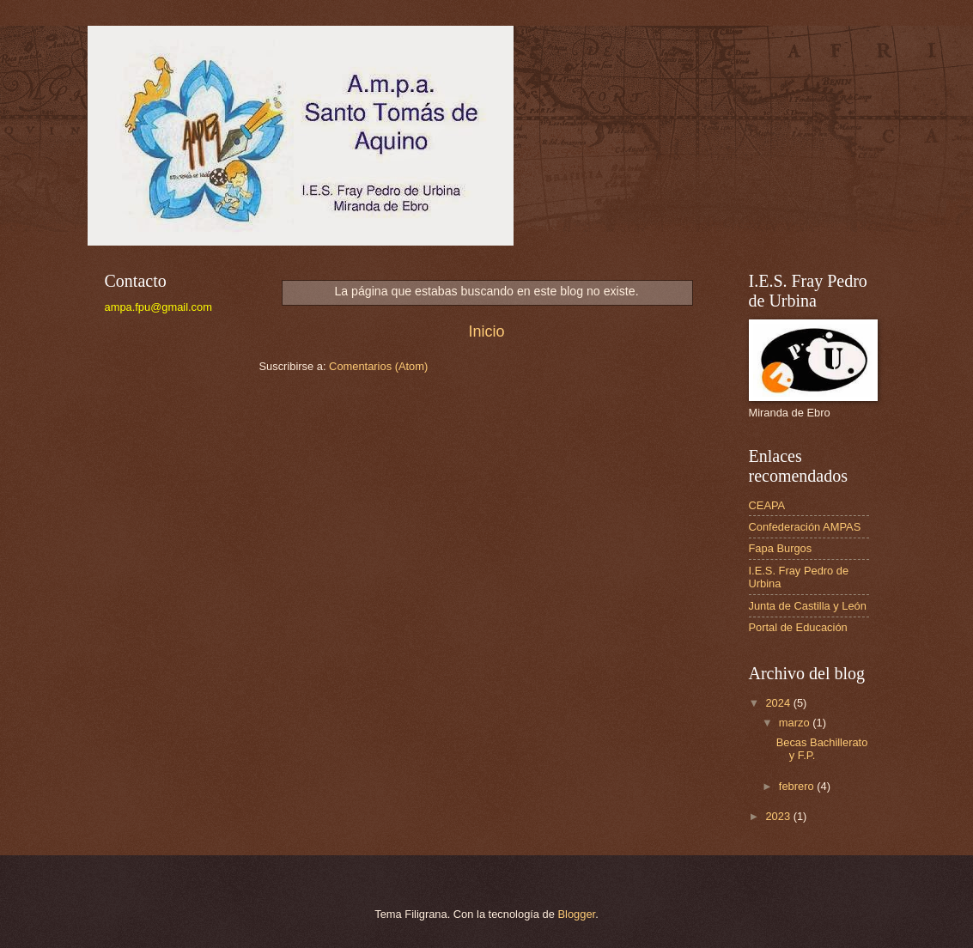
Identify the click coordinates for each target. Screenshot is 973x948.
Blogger (577, 914)
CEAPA (767, 505)
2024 (779, 702)
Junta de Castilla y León (808, 605)
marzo (795, 722)
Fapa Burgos (780, 548)
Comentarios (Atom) (378, 366)
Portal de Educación (798, 627)
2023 (779, 816)
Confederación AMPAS (805, 526)
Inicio (486, 331)
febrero (798, 786)
